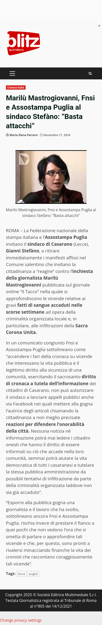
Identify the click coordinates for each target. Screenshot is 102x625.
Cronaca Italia (15, 87)
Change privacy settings (21, 620)
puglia (33, 574)
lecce (21, 574)
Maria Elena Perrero (23, 135)
